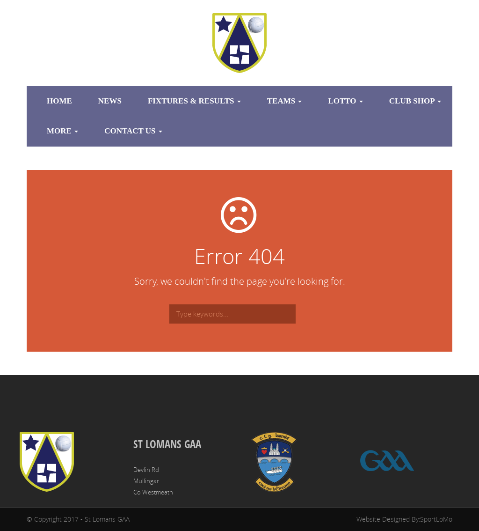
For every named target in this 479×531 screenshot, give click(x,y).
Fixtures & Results (194, 100)
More (62, 130)
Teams (284, 100)
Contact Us (133, 130)
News (110, 100)
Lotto (345, 100)
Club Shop (415, 100)
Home (59, 100)
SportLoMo (436, 519)
